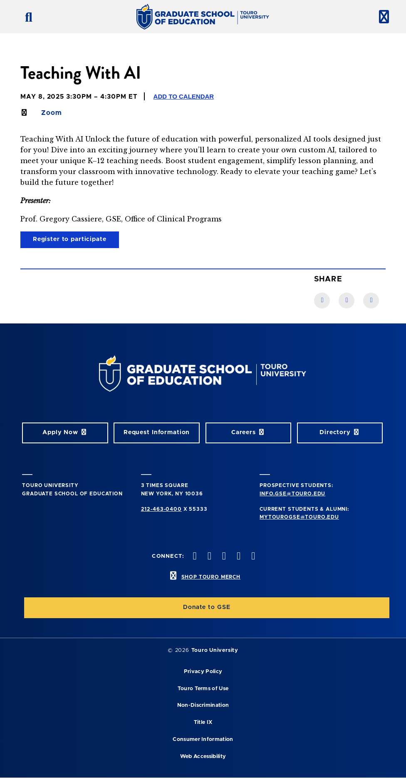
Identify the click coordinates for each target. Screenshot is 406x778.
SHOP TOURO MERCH (210, 576)
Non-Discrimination (203, 705)
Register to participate (69, 239)
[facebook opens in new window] (193, 556)
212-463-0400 (161, 509)
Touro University (214, 650)
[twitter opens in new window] (208, 556)
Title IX (203, 722)
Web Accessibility (203, 756)
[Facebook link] (322, 300)
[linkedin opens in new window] (252, 556)
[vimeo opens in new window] (238, 556)
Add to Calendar (183, 96)
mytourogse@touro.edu (299, 517)
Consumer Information (203, 739)
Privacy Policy (203, 671)
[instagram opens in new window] (223, 556)
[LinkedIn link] (346, 300)
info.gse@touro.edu (292, 493)
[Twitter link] (371, 300)
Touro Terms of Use (203, 688)
